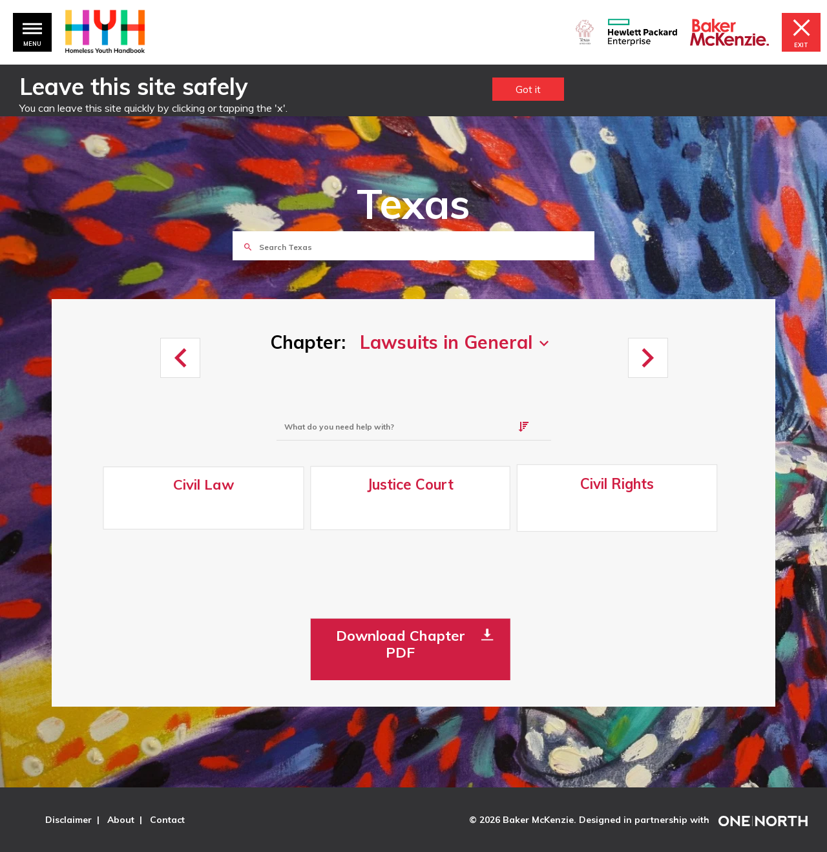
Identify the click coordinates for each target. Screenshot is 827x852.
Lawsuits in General (446, 342)
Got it (528, 89)
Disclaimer (68, 820)
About (120, 820)
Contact (167, 820)
